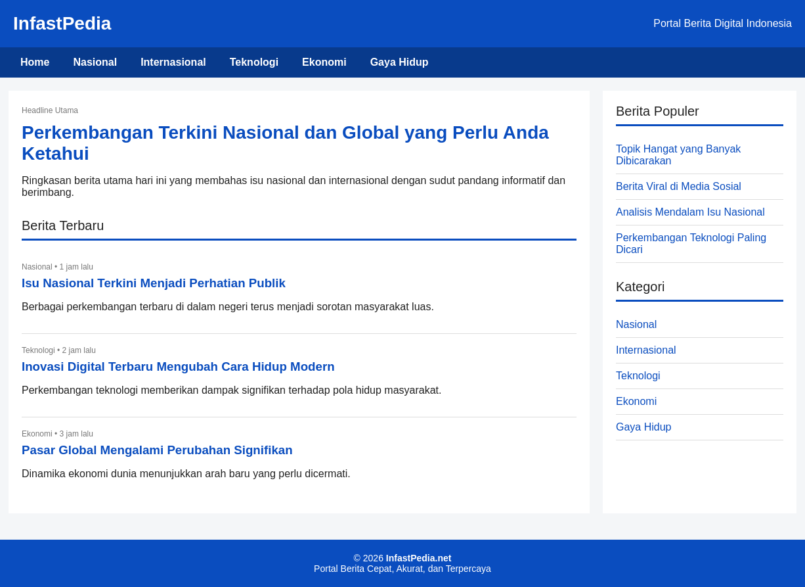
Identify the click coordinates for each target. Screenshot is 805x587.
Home (34, 62)
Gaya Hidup (399, 62)
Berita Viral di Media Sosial (678, 186)
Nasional (95, 62)
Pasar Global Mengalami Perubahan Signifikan (157, 450)
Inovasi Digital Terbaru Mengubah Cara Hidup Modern (178, 366)
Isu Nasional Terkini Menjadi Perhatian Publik (154, 283)
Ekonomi (324, 62)
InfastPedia (62, 23)
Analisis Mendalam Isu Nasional (690, 212)
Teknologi (254, 62)
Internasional (173, 62)
